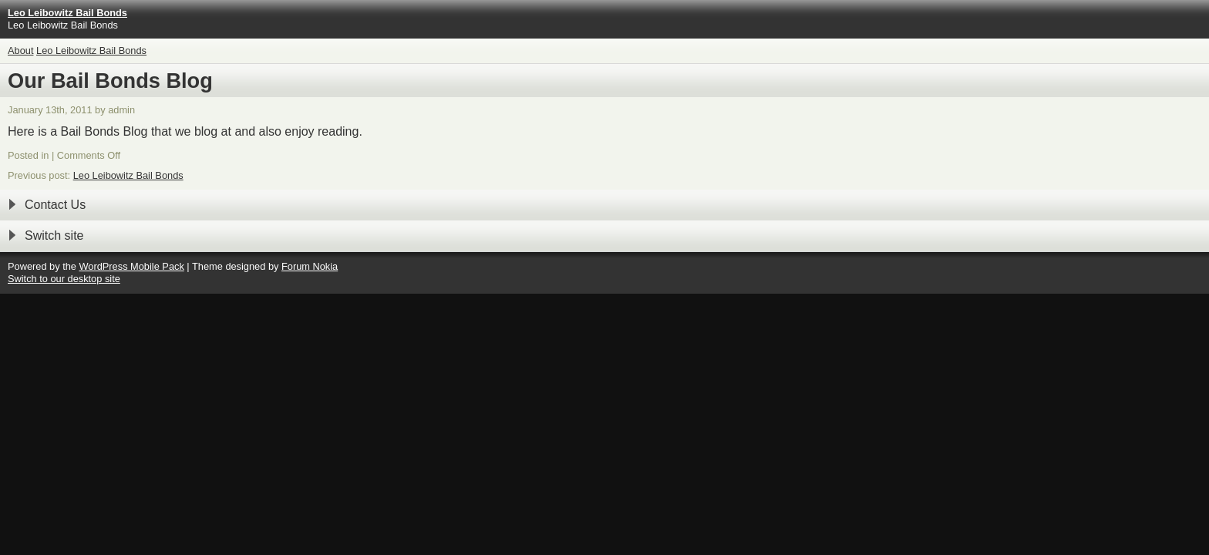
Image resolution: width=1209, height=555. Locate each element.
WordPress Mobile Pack (131, 266)
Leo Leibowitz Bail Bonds (91, 50)
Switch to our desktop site (64, 278)
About (20, 50)
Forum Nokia (309, 266)
